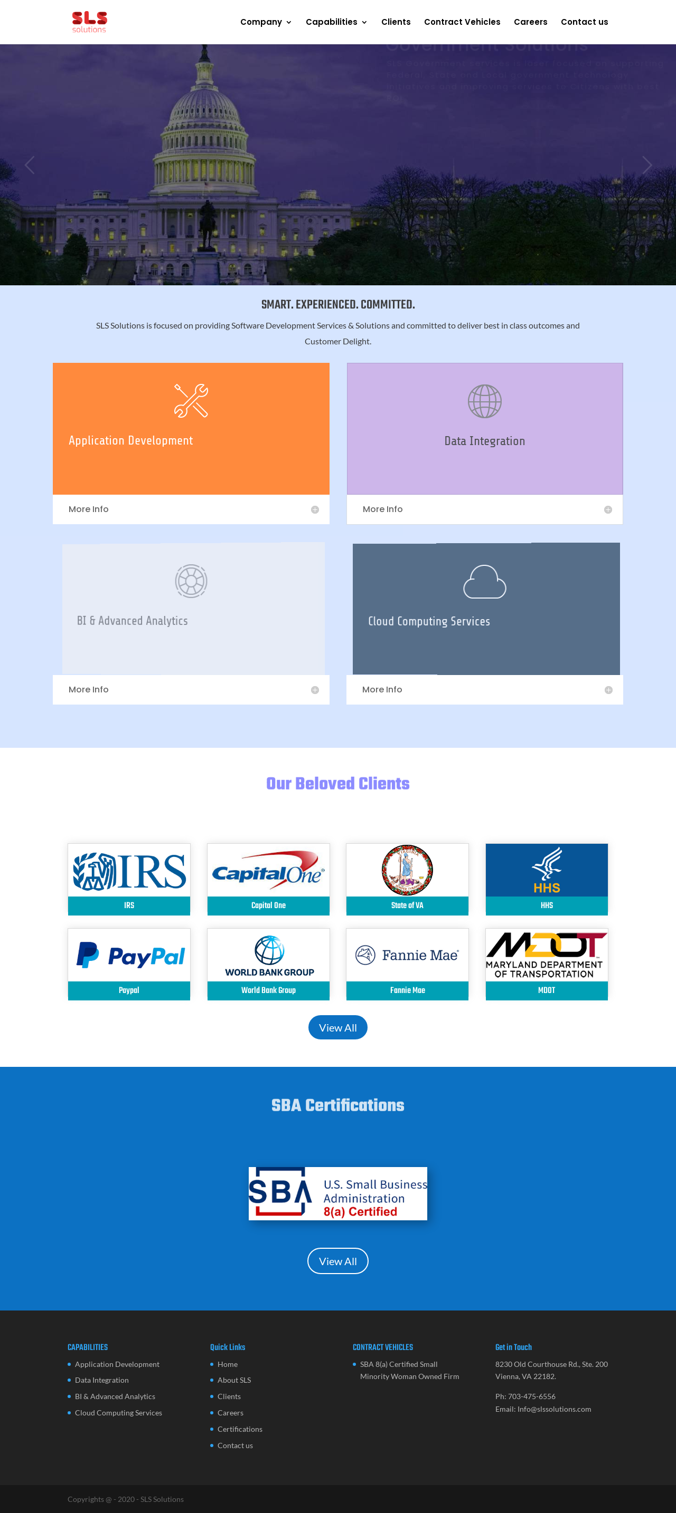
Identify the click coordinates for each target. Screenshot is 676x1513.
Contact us (584, 22)
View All (338, 1027)
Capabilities (332, 22)
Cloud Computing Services (118, 1412)
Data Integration (486, 441)
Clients (396, 22)
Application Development (133, 440)
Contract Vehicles (462, 22)
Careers (531, 22)
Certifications (240, 1428)
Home (228, 1364)
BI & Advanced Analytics (115, 1396)
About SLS (234, 1379)
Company (261, 22)
